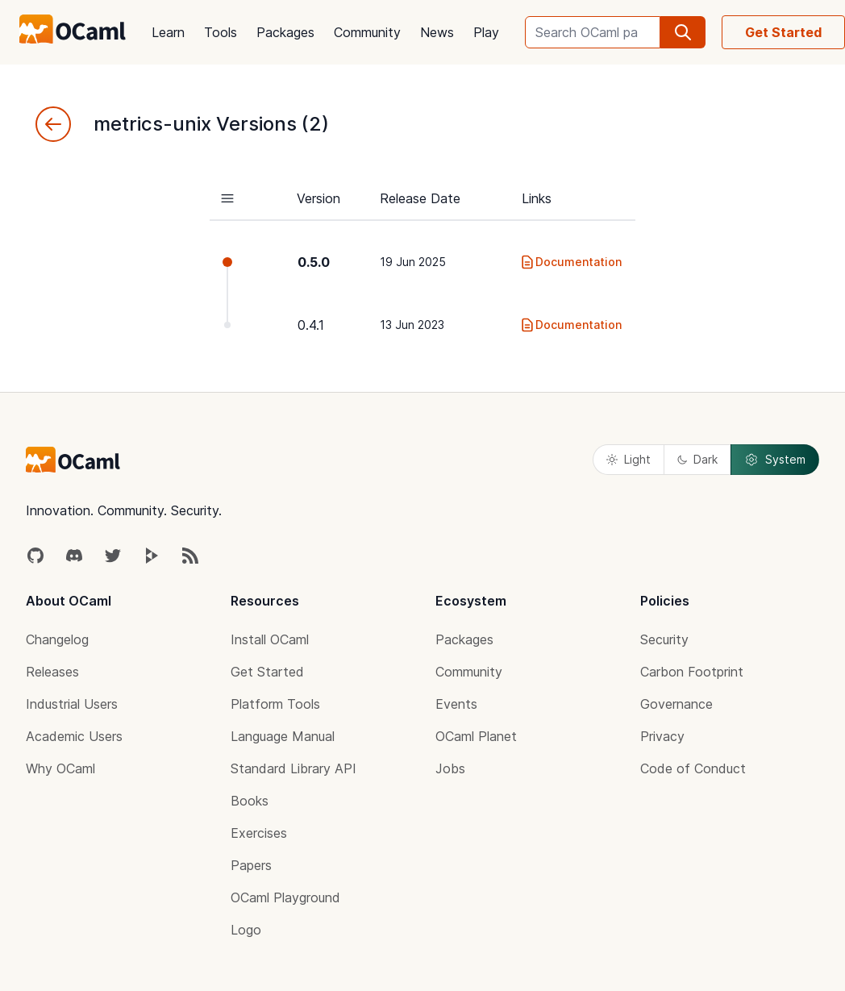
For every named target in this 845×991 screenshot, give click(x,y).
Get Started (783, 32)
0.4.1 (311, 325)
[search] (683, 32)
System (774, 459)
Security (664, 639)
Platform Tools (275, 704)
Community (367, 32)
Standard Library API (293, 768)
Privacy (662, 736)
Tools (220, 32)
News (437, 32)
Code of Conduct (693, 768)
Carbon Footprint (691, 672)
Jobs (450, 768)
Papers (251, 865)
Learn (168, 32)
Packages (285, 32)
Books (249, 801)
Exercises (259, 833)
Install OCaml (270, 639)
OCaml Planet (476, 736)
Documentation (570, 262)
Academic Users (74, 736)
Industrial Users (72, 704)
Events (456, 704)
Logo (246, 930)
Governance (676, 704)
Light (628, 459)
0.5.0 (314, 262)
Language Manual (283, 736)
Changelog (57, 639)
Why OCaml (60, 768)
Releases (52, 672)
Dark (697, 459)
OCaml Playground (285, 897)
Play (486, 32)
